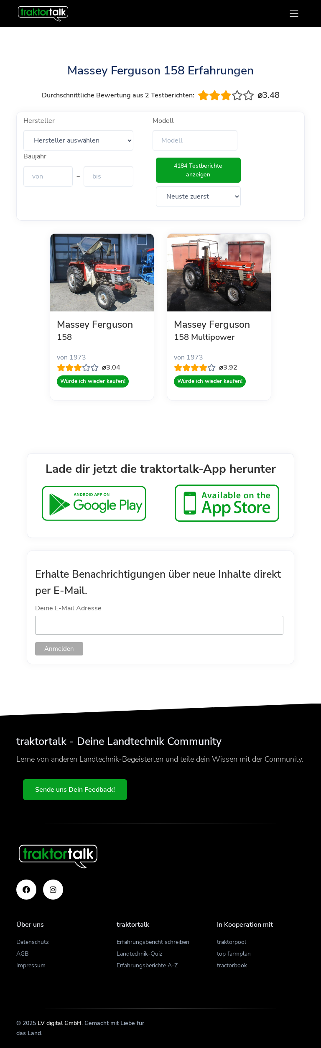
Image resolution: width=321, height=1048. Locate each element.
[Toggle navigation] (294, 13)
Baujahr (34, 156)
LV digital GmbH (60, 1023)
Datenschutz (32, 942)
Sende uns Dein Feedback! (75, 789)
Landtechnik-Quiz (139, 954)
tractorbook (232, 965)
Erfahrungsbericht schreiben (153, 942)
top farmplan (234, 954)
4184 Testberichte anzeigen (198, 170)
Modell (163, 120)
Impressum (31, 965)
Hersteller (39, 120)
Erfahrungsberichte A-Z (147, 965)
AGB (22, 954)
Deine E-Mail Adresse (68, 608)
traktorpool (231, 942)
